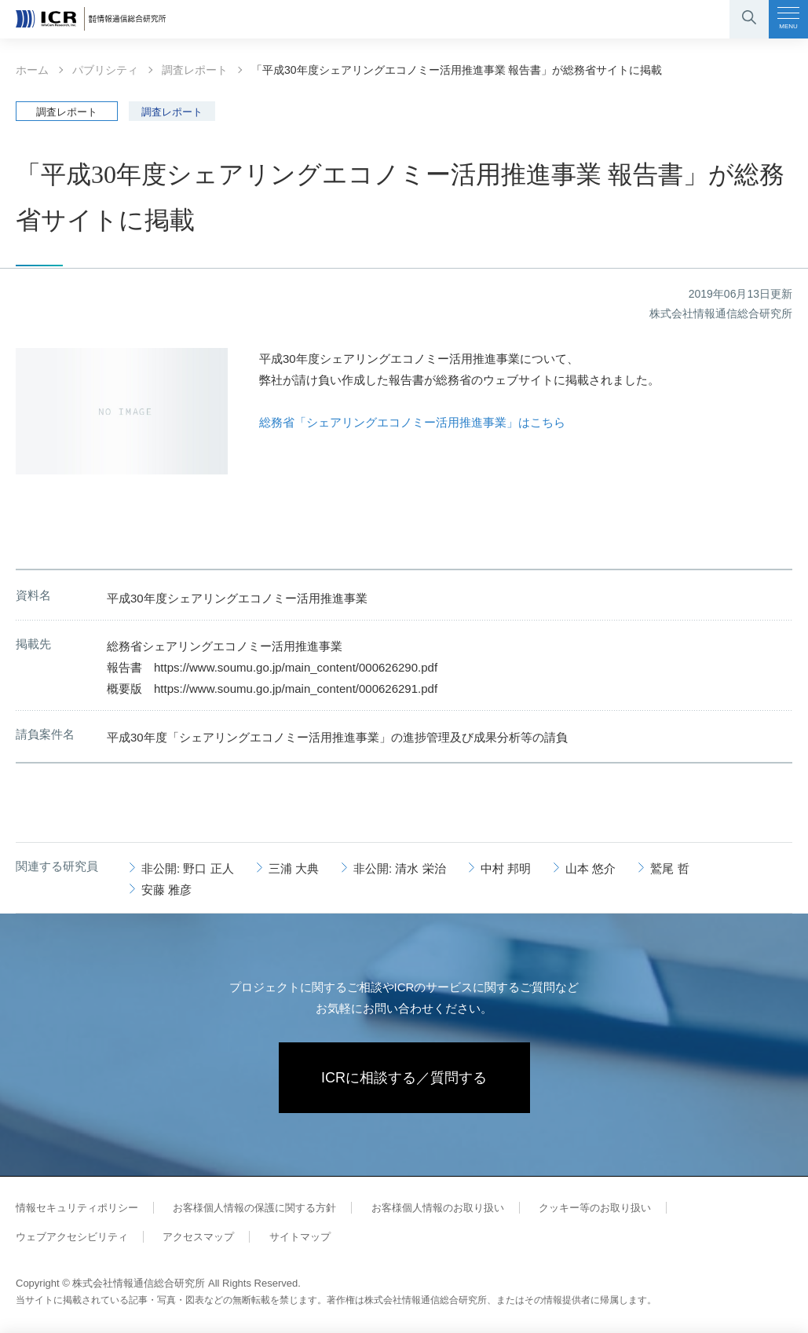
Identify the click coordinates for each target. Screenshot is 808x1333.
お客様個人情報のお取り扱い (437, 1208)
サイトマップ (300, 1237)
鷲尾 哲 (669, 868)
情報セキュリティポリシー (77, 1208)
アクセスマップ (198, 1237)
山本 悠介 (590, 868)
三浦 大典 (294, 868)
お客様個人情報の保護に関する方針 (254, 1208)
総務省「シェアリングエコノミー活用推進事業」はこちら (412, 422)
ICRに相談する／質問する (404, 1078)
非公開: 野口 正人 (187, 868)
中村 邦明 (506, 868)
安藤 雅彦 (166, 889)
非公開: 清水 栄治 (399, 868)
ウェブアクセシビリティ (72, 1237)
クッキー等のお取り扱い (595, 1208)
